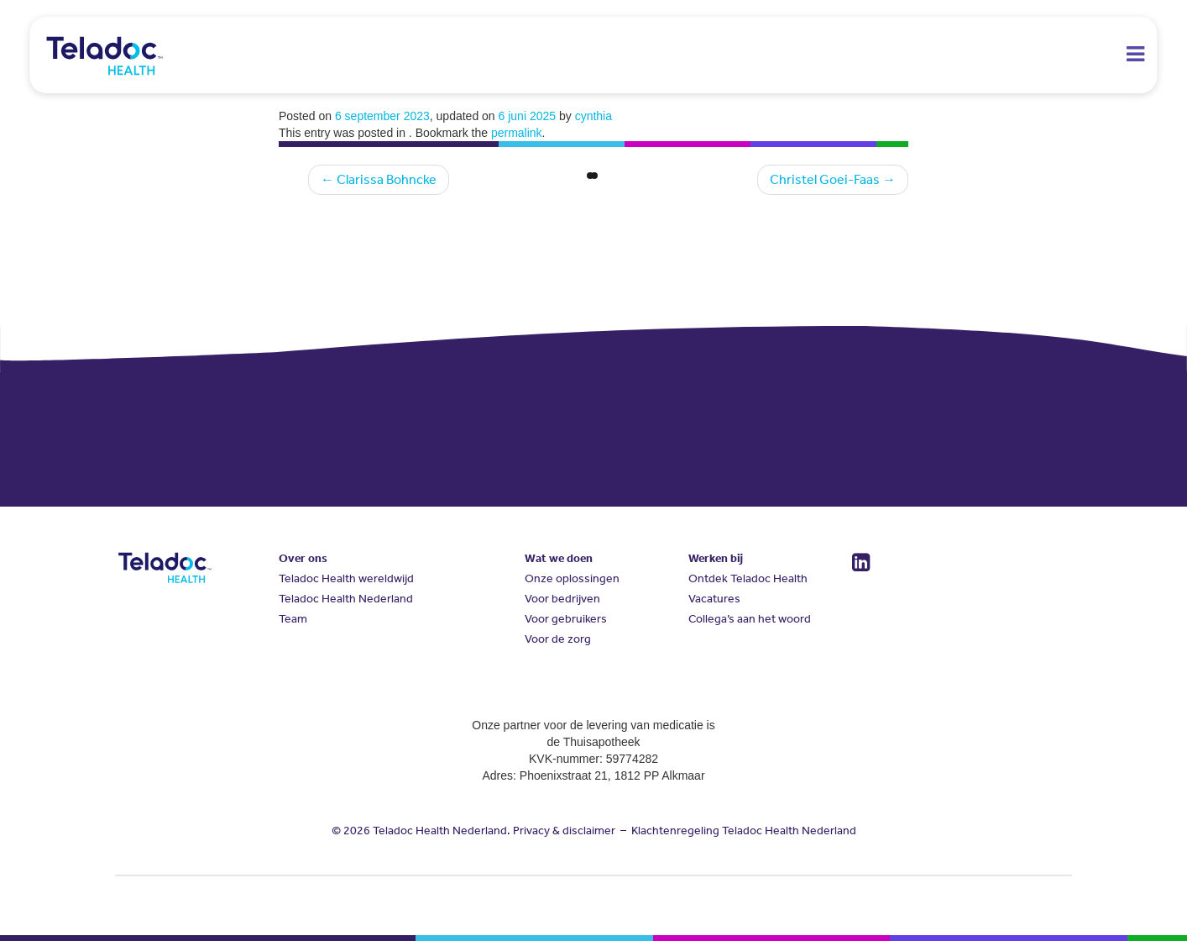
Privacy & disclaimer (564, 830)
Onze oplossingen (572, 578)
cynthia (593, 116)
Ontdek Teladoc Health (748, 578)
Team (293, 619)
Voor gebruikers (566, 619)
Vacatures (714, 598)
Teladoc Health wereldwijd (346, 578)
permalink (516, 132)
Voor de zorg (558, 639)
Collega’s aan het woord (749, 619)
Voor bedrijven (562, 598)
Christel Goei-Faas (833, 179)
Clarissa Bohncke (379, 179)
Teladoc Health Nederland (346, 598)
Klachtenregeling (675, 830)
